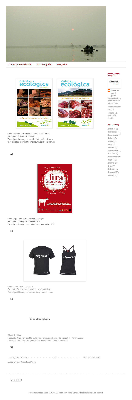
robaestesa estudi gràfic (115, 93)
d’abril (110, 144)
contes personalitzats (20, 64)
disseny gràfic (44, 64)
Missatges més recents (18, 358)
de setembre (113, 157)
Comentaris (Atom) (28, 362)
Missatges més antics (92, 358)
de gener (111, 172)
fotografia (62, 64)
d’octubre (111, 154)
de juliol (111, 138)
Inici (55, 358)
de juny (111, 141)
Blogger (100, 393)
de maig (111, 163)
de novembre (113, 135)
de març (111, 147)
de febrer (111, 129)
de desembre (113, 132)
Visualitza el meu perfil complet (112, 115)
